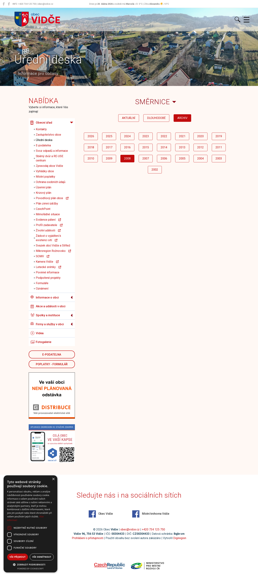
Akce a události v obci (47, 306)
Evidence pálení (48, 219)
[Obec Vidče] (4, 4)
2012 (200, 147)
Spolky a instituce (45, 315)
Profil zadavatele (49, 225)
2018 (91, 147)
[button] (30, 564)
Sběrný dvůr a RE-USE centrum (49, 158)
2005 (182, 158)
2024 (127, 136)
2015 (145, 147)
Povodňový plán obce (52, 198)
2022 (164, 136)
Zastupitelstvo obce (48, 134)
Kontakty (41, 129)
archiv (182, 118)
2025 (109, 136)
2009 (109, 158)
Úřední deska (44, 140)
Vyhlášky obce (45, 171)
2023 (145, 136)
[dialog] (30, 523)
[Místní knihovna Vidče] (9, 4)
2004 (200, 158)
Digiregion (179, 538)
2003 (219, 158)
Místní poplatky (45, 176)
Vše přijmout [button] (17, 556)
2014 (164, 147)
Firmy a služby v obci (47, 324)
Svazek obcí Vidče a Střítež (53, 245)
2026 (91, 136)
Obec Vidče (101, 514)
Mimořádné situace (48, 214)
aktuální (128, 118)
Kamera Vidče (47, 261)
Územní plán (43, 187)
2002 (155, 169)
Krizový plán (43, 192)
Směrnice (152, 102)
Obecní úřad (41, 123)
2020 (200, 136)
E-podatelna (43, 145)
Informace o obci (44, 297)
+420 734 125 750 (153, 529)
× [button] (53, 479)
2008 (127, 158)
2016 (127, 147)
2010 (91, 158)
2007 (145, 158)
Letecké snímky (48, 267)
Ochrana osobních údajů (50, 182)
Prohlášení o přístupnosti (87, 538)
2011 (219, 147)
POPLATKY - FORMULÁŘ (52, 364)
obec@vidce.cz (130, 529)
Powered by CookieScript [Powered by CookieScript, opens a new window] (30, 568)
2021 (182, 136)
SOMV (42, 256)
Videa (37, 333)
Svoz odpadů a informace (52, 150)
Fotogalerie (40, 342)
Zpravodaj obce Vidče (49, 166)
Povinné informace (47, 272)
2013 (182, 147)
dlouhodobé (156, 118)
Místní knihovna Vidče (150, 514)
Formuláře (42, 283)
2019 (219, 136)
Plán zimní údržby (47, 203)
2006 (164, 158)
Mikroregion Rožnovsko (53, 251)
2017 (109, 147)
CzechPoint (43, 209)
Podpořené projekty (48, 277)
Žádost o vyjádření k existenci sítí (48, 238)
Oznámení (42, 288)
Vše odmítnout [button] (41, 556)
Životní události (48, 230)
